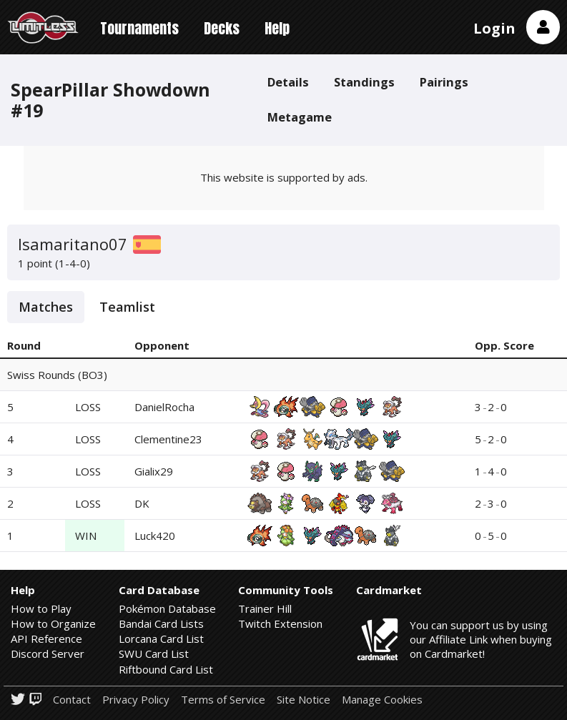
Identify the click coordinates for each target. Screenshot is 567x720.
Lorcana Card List (161, 638)
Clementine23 (168, 439)
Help (277, 28)
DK (141, 503)
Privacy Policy (135, 700)
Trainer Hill (265, 608)
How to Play (41, 608)
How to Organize (53, 623)
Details (288, 82)
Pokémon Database (167, 608)
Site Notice (303, 700)
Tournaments (139, 28)
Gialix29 (153, 471)
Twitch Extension (280, 623)
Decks (222, 28)
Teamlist (127, 306)
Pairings (444, 82)
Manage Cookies (382, 700)
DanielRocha (164, 407)
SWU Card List (154, 653)
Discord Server (47, 653)
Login (494, 28)
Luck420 (154, 535)
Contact (72, 700)
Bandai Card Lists (161, 623)
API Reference (46, 638)
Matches (46, 306)
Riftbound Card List (166, 669)
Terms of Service (223, 700)
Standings (364, 82)
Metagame (299, 117)
